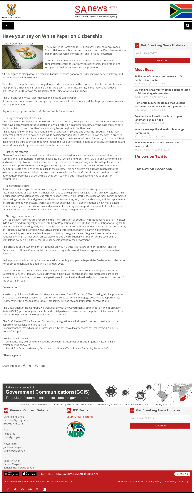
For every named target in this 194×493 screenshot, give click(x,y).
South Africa (74, 416)
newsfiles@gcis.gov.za (16, 420)
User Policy (170, 481)
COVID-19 (182, 474)
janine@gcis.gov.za (14, 450)
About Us (122, 481)
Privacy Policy (153, 481)
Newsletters (137, 481)
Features (88, 416)
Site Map (184, 481)
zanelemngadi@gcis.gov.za (19, 467)
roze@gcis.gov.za (13, 437)
